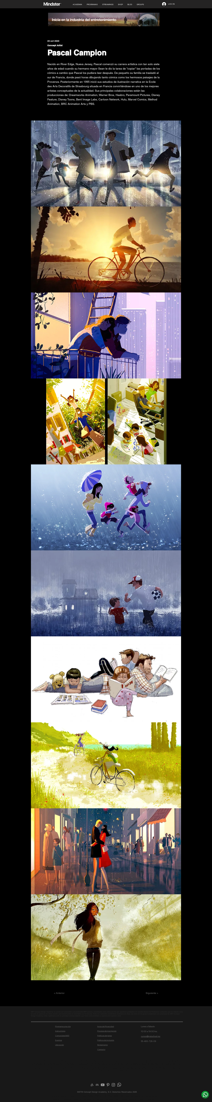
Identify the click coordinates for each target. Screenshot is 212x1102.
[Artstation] (92, 1085)
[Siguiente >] (150, 993)
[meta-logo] (97, 1085)
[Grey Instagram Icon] (113, 1085)
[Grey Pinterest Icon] (108, 1085)
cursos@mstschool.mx (150, 1036)
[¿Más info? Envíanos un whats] (205, 1094)
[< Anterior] (64, 993)
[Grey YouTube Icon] (102, 1085)
